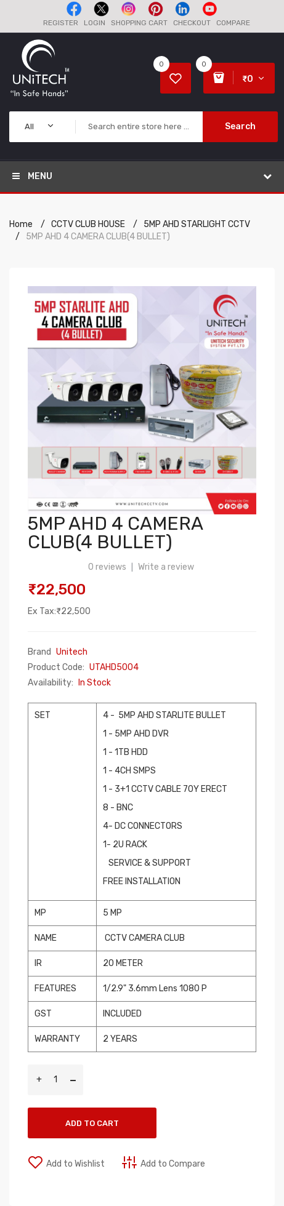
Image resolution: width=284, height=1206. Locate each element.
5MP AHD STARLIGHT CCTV (197, 224)
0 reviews (107, 567)
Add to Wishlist (75, 1164)
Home (21, 224)
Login (94, 22)
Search (240, 126)
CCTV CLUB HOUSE (88, 224)
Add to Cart (92, 1123)
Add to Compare (172, 1164)
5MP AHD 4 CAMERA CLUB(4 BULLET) (98, 236)
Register (60, 22)
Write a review (166, 567)
